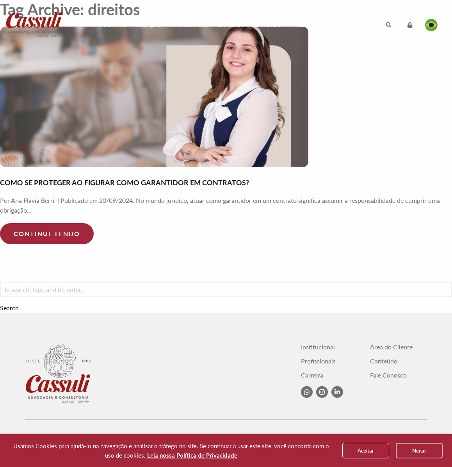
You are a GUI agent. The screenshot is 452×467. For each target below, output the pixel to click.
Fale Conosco (311, 25)
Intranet (353, 25)
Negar (419, 450)
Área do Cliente (391, 347)
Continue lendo (47, 233)
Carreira (230, 25)
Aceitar (366, 450)
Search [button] (9, 308)
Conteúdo (266, 25)
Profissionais (189, 25)
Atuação (148, 25)
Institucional (106, 25)
